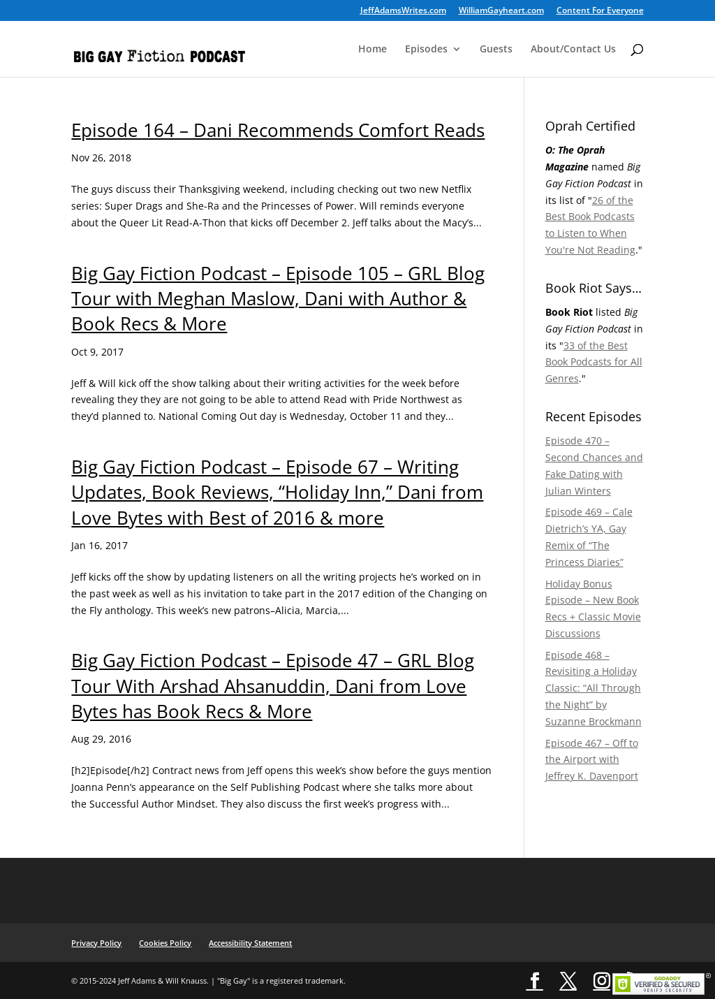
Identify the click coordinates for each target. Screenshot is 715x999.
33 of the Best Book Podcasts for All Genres (593, 362)
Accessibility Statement (250, 943)
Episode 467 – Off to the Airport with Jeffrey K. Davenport (591, 759)
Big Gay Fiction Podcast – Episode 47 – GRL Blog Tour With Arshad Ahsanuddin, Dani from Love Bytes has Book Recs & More (272, 686)
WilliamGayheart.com (501, 11)
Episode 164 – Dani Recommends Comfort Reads (278, 130)
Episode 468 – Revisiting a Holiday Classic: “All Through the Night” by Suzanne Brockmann (593, 688)
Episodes (426, 49)
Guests (496, 49)
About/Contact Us (573, 49)
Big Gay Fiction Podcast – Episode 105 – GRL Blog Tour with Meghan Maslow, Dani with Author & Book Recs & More (278, 299)
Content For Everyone (600, 11)
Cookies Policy (165, 943)
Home (372, 49)
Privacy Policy (96, 943)
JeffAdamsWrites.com (403, 11)
